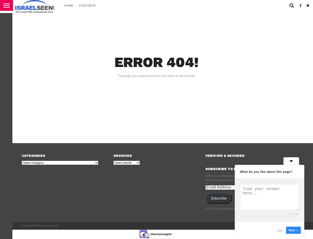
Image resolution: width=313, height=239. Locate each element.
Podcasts (87, 5)
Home (68, 5)
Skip (280, 230)
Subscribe (218, 198)
